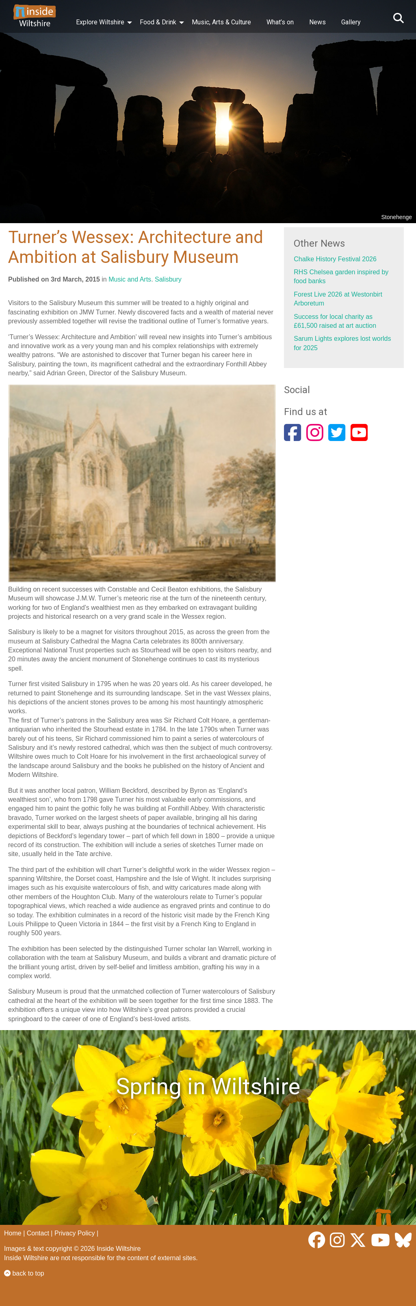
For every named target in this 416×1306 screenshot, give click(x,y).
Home (13, 1233)
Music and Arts (129, 279)
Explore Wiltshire (100, 22)
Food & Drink (158, 22)
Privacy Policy (74, 1233)
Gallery (351, 22)
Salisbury (168, 279)
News (317, 22)
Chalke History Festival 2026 (335, 259)
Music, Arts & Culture (221, 22)
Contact (38, 1233)
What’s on (280, 22)
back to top (24, 1273)
